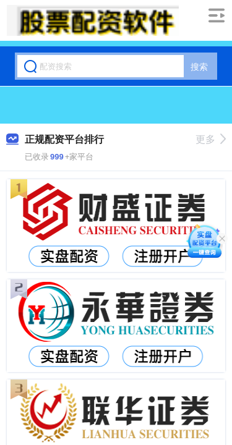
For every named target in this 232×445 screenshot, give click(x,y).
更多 (210, 139)
